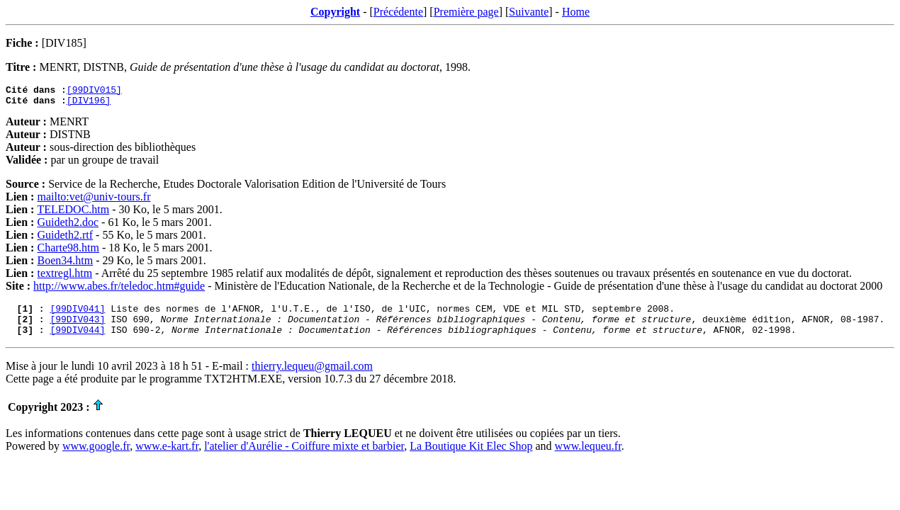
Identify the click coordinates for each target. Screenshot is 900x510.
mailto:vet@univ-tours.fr (93, 201)
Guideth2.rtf (65, 239)
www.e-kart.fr (166, 456)
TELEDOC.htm (73, 214)
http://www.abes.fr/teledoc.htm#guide (119, 290)
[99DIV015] (94, 91)
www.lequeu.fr (588, 456)
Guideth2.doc (68, 226)
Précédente (398, 12)
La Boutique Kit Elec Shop (471, 456)
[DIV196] (89, 104)
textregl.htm (64, 277)
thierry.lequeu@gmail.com (312, 376)
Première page (466, 12)
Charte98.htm (68, 252)
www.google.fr (96, 456)
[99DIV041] (77, 314)
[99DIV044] (77, 340)
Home (576, 12)
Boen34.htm (65, 265)
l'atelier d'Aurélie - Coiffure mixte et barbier (304, 456)
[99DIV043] (77, 327)
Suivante (529, 12)
